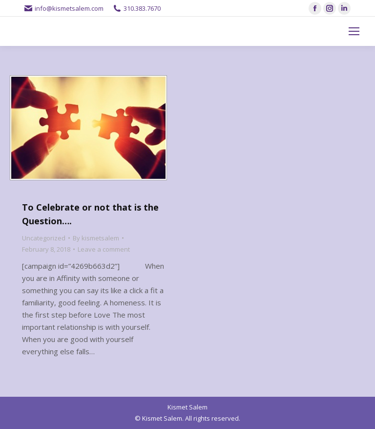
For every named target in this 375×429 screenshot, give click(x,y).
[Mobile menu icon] (354, 31)
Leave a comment (104, 249)
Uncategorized (43, 238)
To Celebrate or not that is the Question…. (90, 214)
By (96, 238)
